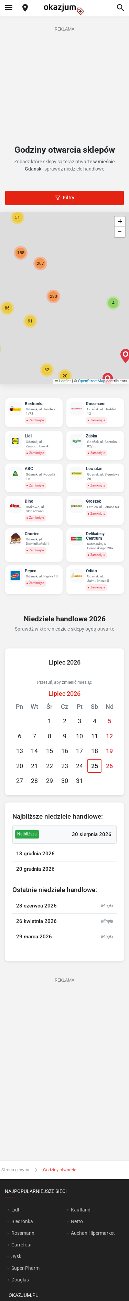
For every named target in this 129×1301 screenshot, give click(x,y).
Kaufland (80, 1209)
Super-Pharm (25, 1268)
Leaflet (63, 381)
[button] (113, 303)
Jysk (16, 1256)
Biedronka (22, 1221)
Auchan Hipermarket (93, 1233)
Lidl (15, 1209)
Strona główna (15, 1169)
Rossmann (22, 1233)
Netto (77, 1221)
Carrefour (21, 1244)
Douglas (20, 1279)
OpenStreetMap (91, 381)
